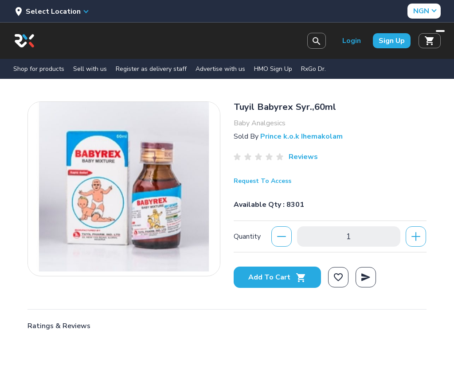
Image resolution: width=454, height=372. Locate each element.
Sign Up (392, 41)
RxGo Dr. (313, 69)
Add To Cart (277, 277)
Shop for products (38, 69)
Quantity (247, 236)
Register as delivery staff (151, 69)
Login (351, 41)
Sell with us (90, 69)
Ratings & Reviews (58, 326)
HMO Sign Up (273, 69)
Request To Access (262, 181)
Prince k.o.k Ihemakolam (301, 136)
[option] (124, 186)
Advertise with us (220, 69)
